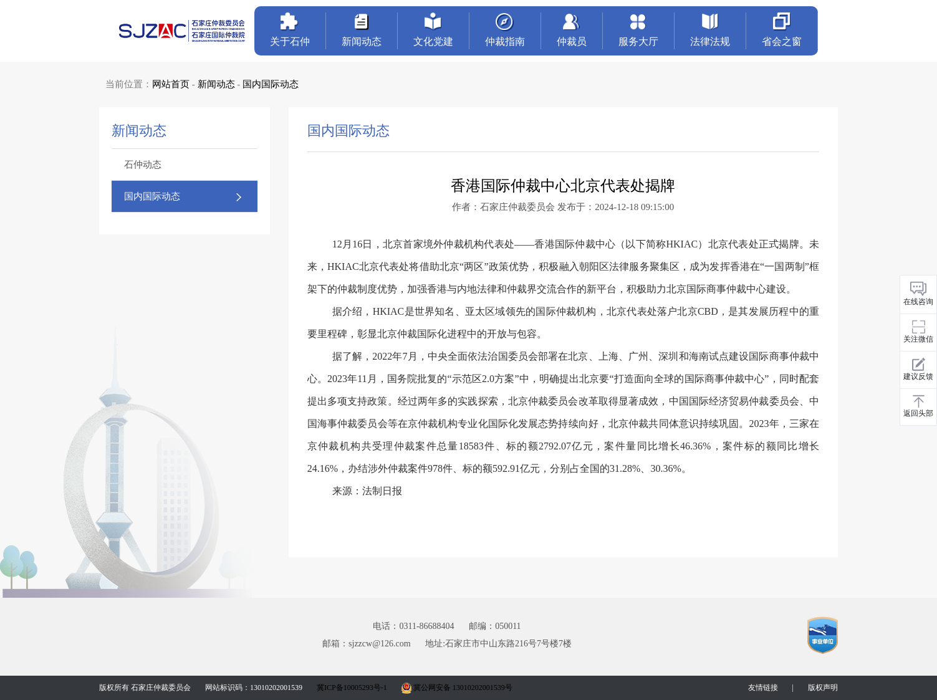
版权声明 (823, 687)
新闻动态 (216, 84)
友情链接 (763, 687)
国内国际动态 (271, 84)
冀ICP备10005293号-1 (352, 687)
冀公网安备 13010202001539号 (456, 687)
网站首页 (171, 84)
